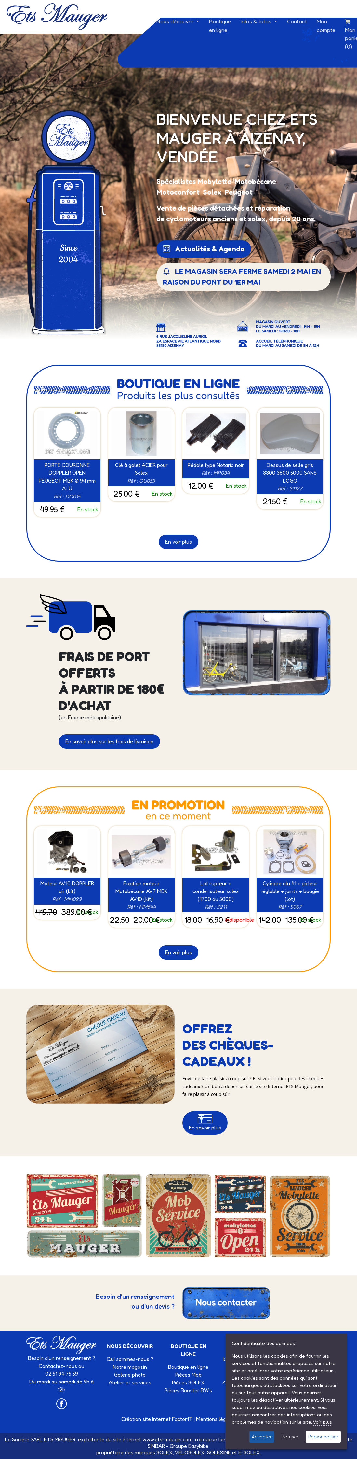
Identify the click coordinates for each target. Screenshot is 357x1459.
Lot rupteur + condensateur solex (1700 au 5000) (215, 891)
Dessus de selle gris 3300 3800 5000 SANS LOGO (290, 473)
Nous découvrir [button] (175, 21)
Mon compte (326, 25)
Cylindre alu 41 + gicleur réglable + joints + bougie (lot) (290, 891)
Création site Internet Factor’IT (156, 1419)
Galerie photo (130, 1374)
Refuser (290, 1437)
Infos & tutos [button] (256, 21)
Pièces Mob (188, 1374)
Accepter (262, 1437)
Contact (297, 21)
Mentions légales (216, 1419)
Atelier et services (130, 1382)
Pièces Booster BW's (188, 1390)
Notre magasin (130, 1367)
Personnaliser (323, 1437)
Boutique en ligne (220, 25)
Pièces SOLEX (188, 1382)
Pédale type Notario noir (216, 465)
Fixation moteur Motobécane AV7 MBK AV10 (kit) (141, 891)
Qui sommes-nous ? (130, 1359)
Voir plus (322, 1422)
